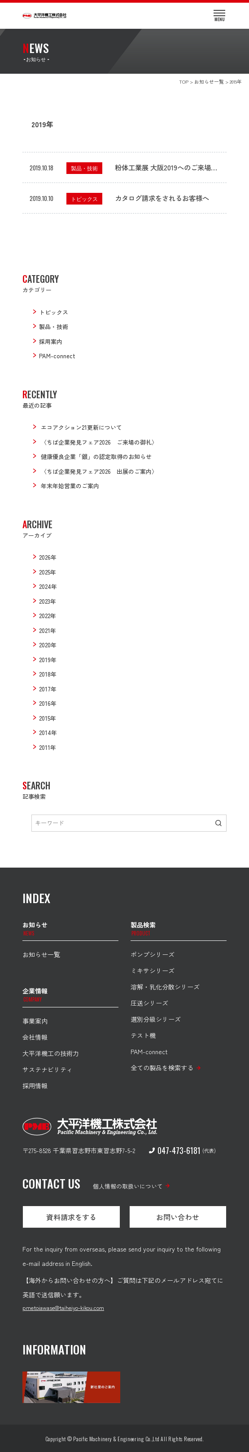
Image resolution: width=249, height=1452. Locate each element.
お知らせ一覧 (41, 954)
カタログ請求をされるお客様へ (162, 198)
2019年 (48, 659)
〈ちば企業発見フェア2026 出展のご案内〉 (99, 471)
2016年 (48, 703)
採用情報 (35, 1085)
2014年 (48, 732)
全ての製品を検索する (162, 1067)
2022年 (47, 615)
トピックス (84, 198)
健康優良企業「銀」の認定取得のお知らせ (96, 456)
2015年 (47, 718)
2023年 (47, 601)
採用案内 (50, 341)
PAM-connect (57, 356)
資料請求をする (71, 1216)
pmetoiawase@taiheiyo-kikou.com (63, 1307)
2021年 (47, 630)
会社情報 (35, 1037)
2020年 (48, 645)
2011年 (47, 747)
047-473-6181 (175, 1150)
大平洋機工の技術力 (50, 1053)
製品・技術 (84, 168)
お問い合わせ (177, 1216)
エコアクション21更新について (81, 427)
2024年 (48, 586)
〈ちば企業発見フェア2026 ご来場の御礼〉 (99, 442)
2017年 (48, 689)
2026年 (48, 557)
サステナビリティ (47, 1069)
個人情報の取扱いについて (128, 1186)
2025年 (47, 572)
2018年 (48, 674)
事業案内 (35, 1020)
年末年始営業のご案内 (70, 485)
